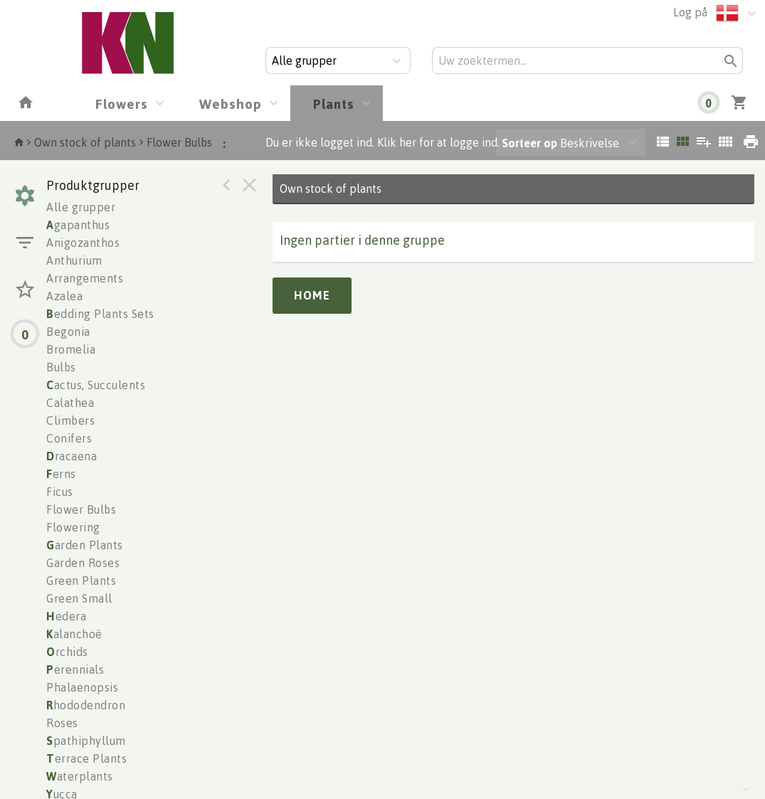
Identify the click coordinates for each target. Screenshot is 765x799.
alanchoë (74, 634)
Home (312, 295)
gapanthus (78, 225)
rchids (67, 652)
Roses (62, 723)
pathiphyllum (86, 741)
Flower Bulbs (179, 142)
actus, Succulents (95, 385)
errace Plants (86, 758)
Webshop (230, 103)
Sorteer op (529, 143)
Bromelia (70, 349)
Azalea (64, 296)
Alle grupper (80, 207)
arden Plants (84, 545)
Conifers (69, 438)
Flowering (73, 527)
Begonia (68, 331)
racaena (71, 456)
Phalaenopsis (82, 687)
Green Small (79, 598)
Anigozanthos (83, 243)
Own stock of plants (85, 142)
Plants (333, 103)
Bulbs (61, 367)
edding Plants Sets (100, 314)
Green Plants (81, 580)
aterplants (79, 776)
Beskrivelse (560, 143)
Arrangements (84, 278)
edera (66, 616)
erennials (75, 669)
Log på (690, 12)
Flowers (121, 103)
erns (61, 474)
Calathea (70, 403)
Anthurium (74, 260)
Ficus (59, 492)
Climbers (70, 420)
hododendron (85, 705)
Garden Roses (83, 563)
